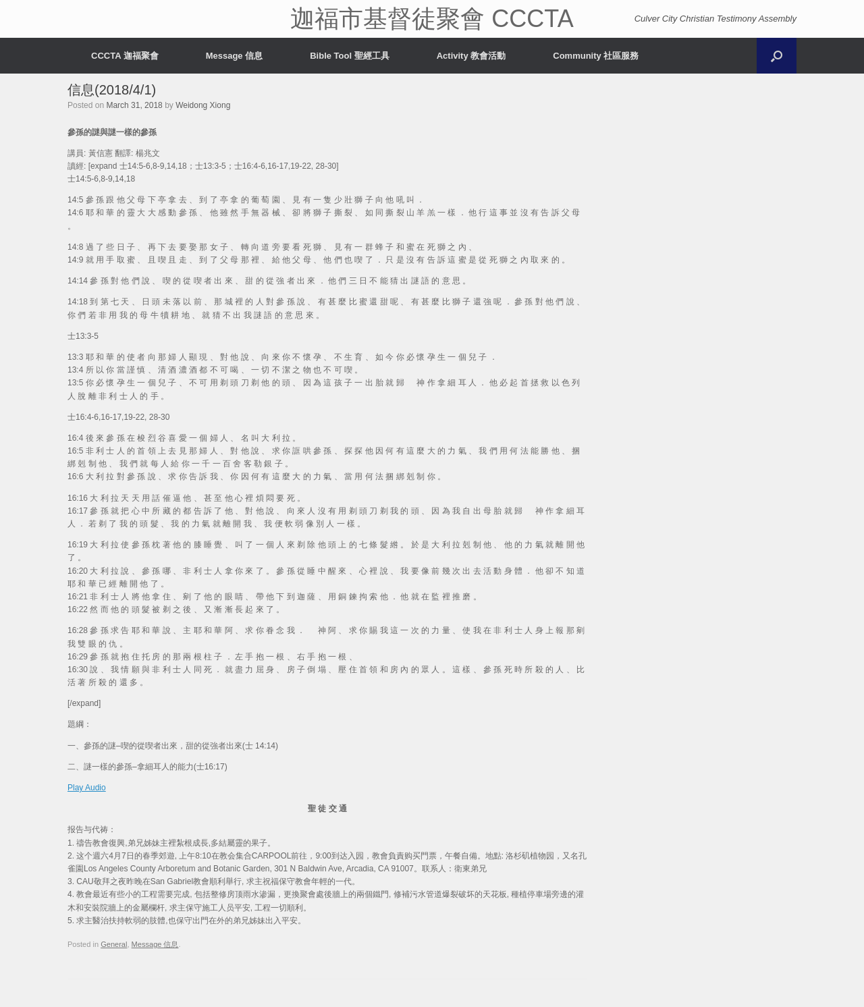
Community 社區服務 (596, 56)
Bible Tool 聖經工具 (349, 56)
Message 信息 (234, 56)
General (114, 944)
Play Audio (87, 787)
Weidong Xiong (203, 105)
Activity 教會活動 (471, 56)
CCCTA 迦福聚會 (125, 56)
